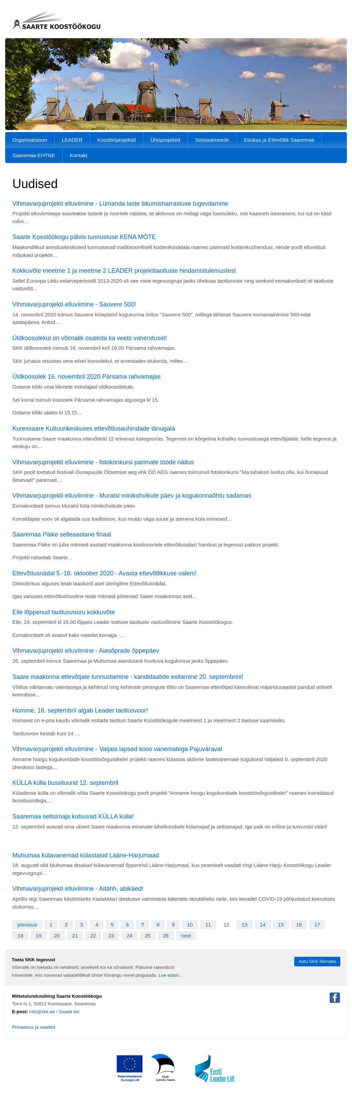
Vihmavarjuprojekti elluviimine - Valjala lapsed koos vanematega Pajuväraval (117, 749)
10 (190, 925)
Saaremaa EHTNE (33, 155)
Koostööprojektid (116, 140)
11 (208, 925)
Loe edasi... (170, 975)
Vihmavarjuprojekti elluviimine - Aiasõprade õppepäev (85, 650)
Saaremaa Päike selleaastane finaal (61, 534)
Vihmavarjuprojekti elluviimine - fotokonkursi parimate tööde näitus (103, 462)
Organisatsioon (29, 140)
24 (129, 936)
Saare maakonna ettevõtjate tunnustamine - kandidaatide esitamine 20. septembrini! (127, 676)
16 (299, 925)
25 (148, 936)
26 (166, 936)
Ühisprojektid (165, 140)
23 (111, 936)
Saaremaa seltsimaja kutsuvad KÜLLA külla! (73, 816)
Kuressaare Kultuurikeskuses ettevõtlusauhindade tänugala (93, 428)
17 (317, 925)
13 (245, 925)
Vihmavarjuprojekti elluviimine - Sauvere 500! (74, 304)
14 (263, 925)
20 (57, 936)
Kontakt (78, 155)
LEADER (72, 140)
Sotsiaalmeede (212, 140)
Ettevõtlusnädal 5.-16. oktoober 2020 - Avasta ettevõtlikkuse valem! (104, 573)
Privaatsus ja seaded (33, 1027)
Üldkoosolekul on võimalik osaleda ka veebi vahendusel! (89, 338)
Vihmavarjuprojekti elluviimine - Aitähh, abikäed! (77, 888)
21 (75, 936)
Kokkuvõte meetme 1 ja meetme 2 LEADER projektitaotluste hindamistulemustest (124, 270)
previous (27, 925)
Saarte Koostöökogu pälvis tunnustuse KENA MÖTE (84, 237)
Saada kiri (69, 1011)
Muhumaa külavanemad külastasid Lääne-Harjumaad (85, 855)
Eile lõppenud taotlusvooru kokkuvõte (63, 612)
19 (39, 936)
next (186, 936)
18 (20, 936)
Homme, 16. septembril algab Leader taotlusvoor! (80, 710)
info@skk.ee (42, 1011)
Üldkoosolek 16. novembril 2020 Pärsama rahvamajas (86, 376)
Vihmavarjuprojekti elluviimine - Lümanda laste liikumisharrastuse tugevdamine (120, 203)
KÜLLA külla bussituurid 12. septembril (65, 782)
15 (281, 925)
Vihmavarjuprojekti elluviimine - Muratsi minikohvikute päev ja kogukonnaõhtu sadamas (131, 495)
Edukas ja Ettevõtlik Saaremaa (279, 140)
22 (93, 936)
